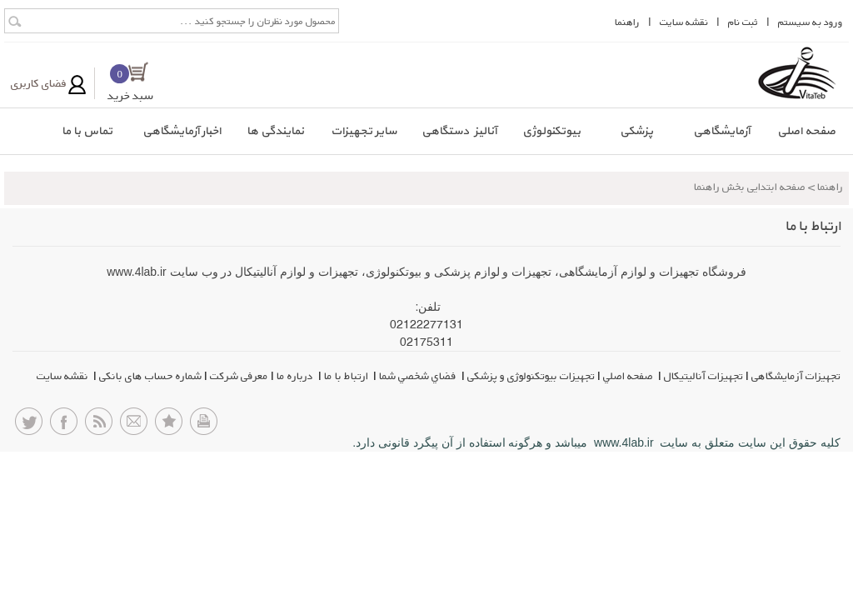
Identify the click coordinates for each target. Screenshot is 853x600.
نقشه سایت (64, 376)
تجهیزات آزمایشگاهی (796, 376)
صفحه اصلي (629, 376)
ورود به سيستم (810, 22)
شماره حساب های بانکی (150, 376)
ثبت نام (743, 22)
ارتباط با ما (347, 376)
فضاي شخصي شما (419, 376)
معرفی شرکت (239, 376)
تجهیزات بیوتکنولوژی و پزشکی (531, 376)
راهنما (627, 22)
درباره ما (296, 376)
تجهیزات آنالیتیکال (703, 376)
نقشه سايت (684, 22)
